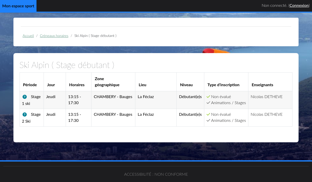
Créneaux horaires (54, 35)
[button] (26, 97)
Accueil (28, 35)
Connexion (299, 5)
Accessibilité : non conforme (156, 174)
